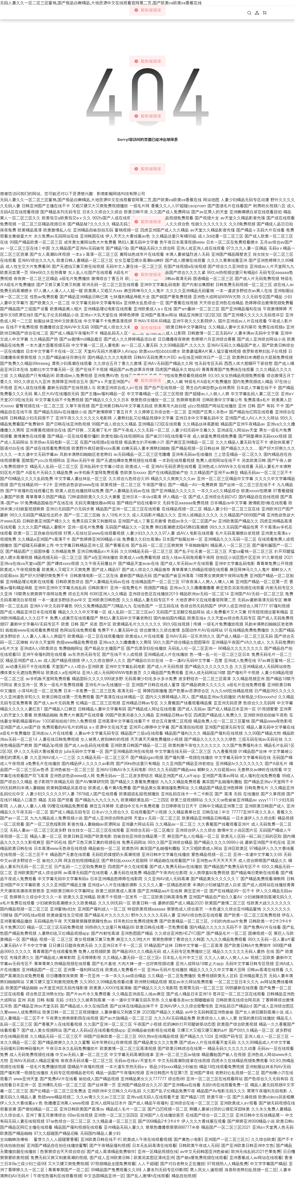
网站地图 (211, 200)
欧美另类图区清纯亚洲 (154, 1158)
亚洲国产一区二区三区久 (226, 1139)
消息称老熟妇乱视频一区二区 (250, 1170)
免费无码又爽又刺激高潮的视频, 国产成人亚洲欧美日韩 (81, 1158)
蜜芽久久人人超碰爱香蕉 (56, 1139)
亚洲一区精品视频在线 (157, 1151)
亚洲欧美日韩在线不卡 (100, 1139)
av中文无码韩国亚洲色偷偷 (204, 1151)
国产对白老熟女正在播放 (182, 1164)
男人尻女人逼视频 (206, 1170)
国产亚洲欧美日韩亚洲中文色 (247, 1145)
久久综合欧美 (263, 1139)
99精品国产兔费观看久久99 (115, 1170)
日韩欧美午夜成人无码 (199, 1145)
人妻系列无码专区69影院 (165, 1170)
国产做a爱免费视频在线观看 (201, 1158)
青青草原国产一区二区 (68, 1170)
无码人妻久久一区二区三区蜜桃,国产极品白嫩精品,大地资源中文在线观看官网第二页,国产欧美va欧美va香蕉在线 (101, 3)
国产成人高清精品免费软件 (111, 1151)
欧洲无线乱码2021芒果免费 (256, 1151)
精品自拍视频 (183, 1176)
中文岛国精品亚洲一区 (104, 1176)
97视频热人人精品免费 (227, 1164)
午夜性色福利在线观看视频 (57, 1176)
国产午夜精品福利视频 (109, 1145)
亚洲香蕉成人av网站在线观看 (255, 1158)
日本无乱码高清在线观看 (154, 1145)
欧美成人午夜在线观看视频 (147, 1139)
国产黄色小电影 (188, 1139)
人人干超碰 (148, 1164)
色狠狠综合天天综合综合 (62, 1151)
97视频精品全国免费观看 (112, 1164)
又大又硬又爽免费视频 (68, 1164)
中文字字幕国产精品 (268, 1164)
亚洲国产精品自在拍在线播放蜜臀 (57, 1145)
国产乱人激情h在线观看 (147, 1176)
